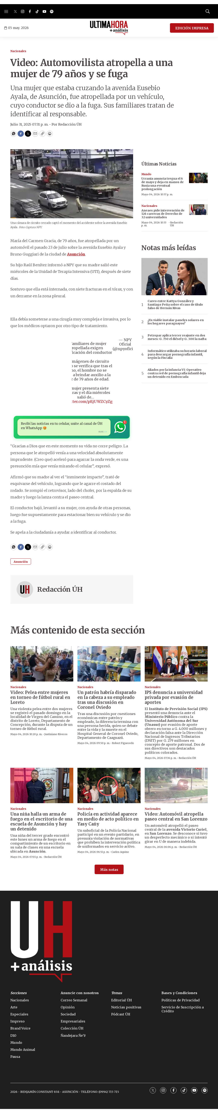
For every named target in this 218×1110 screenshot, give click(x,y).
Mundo (146, 174)
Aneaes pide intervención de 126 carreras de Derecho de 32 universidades (162, 214)
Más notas (109, 871)
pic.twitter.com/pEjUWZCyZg (86, 401)
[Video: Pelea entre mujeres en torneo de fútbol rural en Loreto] (41, 665)
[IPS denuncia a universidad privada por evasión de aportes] (176, 665)
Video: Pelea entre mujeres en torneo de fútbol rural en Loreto (40, 698)
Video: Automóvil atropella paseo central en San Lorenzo (176, 817)
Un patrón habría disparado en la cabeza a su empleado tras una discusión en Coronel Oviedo (106, 701)
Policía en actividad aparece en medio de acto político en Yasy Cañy (108, 820)
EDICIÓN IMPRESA (191, 28)
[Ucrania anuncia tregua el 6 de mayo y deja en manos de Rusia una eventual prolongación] (198, 178)
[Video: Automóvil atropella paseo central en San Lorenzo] (176, 786)
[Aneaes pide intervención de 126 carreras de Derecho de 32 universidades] (198, 209)
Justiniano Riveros (55, 735)
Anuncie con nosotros (80, 994)
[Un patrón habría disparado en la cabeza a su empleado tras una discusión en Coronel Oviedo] (108, 665)
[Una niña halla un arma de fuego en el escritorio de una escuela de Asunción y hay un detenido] (41, 786)
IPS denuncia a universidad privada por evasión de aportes (174, 698)
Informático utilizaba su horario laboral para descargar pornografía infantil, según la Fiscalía (177, 354)
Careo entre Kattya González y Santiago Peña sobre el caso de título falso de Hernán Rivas (175, 304)
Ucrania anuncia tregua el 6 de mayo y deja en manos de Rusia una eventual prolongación (162, 184)
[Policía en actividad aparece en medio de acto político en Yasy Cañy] (108, 786)
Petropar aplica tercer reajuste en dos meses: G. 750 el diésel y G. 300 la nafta (177, 337)
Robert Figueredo (123, 744)
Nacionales (18, 51)
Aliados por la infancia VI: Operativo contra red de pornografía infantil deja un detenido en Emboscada (177, 373)
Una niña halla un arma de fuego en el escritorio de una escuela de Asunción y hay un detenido (41, 822)
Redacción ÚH (59, 590)
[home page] (109, 28)
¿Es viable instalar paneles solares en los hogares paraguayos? (176, 321)
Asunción (21, 563)
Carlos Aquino (120, 852)
